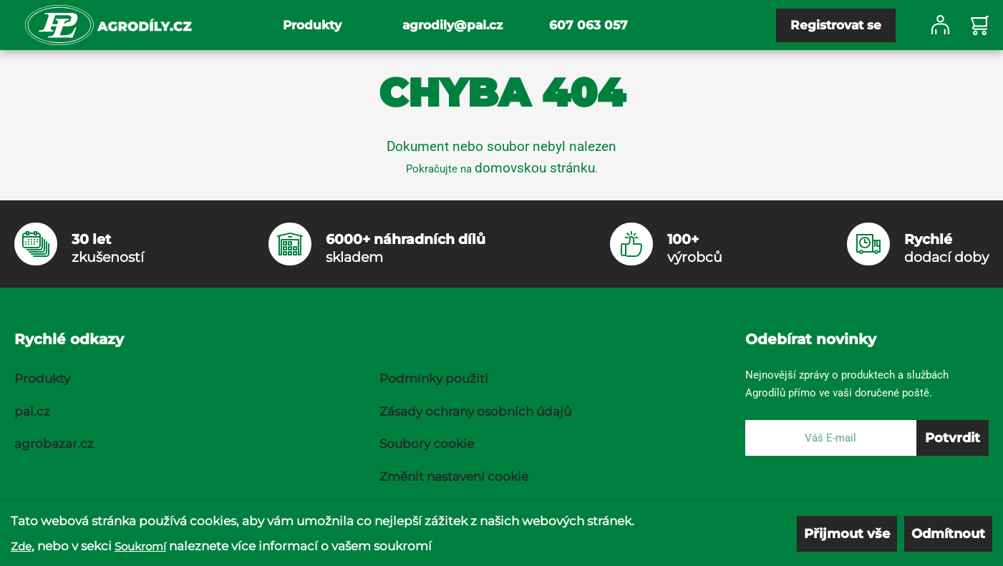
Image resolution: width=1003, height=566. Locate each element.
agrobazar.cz (54, 443)
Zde (21, 546)
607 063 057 (588, 25)
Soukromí (140, 546)
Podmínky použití (433, 378)
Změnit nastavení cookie (453, 476)
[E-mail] (830, 438)
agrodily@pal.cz (452, 25)
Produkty (312, 25)
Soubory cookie (426, 443)
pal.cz (32, 411)
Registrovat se (835, 25)
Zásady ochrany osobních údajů (475, 411)
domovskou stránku (535, 168)
